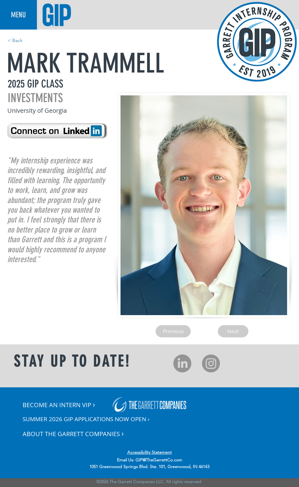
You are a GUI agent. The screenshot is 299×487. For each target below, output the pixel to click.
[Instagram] (211, 363)
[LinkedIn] (182, 363)
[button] (18, 15)
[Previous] (173, 331)
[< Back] (28, 40)
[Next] (233, 331)
